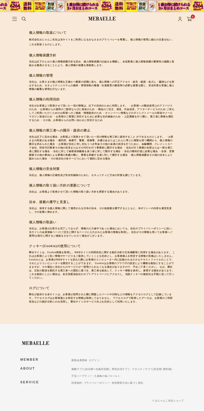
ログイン (94, 360)
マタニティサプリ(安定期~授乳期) (152, 369)
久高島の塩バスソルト (107, 376)
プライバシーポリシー (97, 382)
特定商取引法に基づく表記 (127, 382)
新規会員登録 (79, 360)
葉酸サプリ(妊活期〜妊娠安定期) (90, 369)
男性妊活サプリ (121, 369)
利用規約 (76, 382)
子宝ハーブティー (81, 376)
